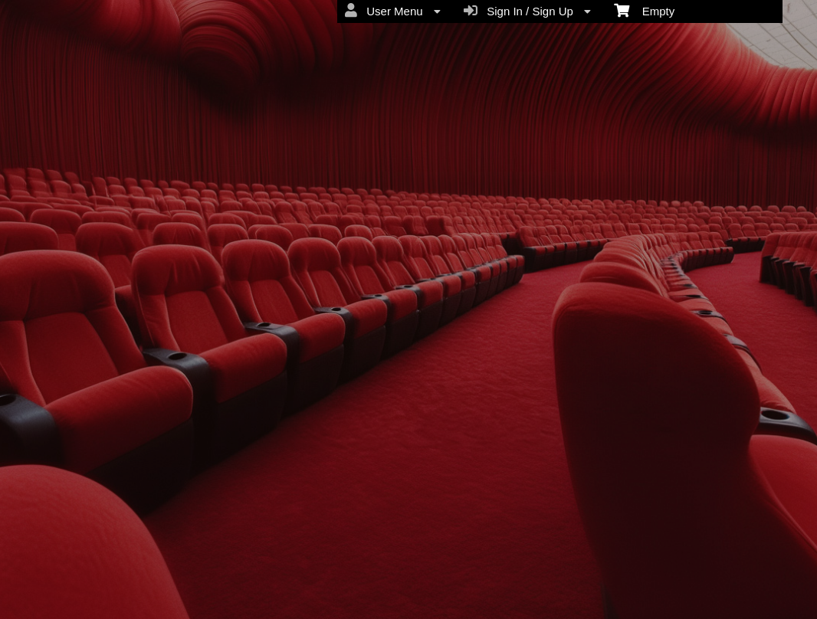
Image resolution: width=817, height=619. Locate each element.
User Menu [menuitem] (393, 10)
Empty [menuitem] (644, 10)
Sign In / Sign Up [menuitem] (527, 10)
